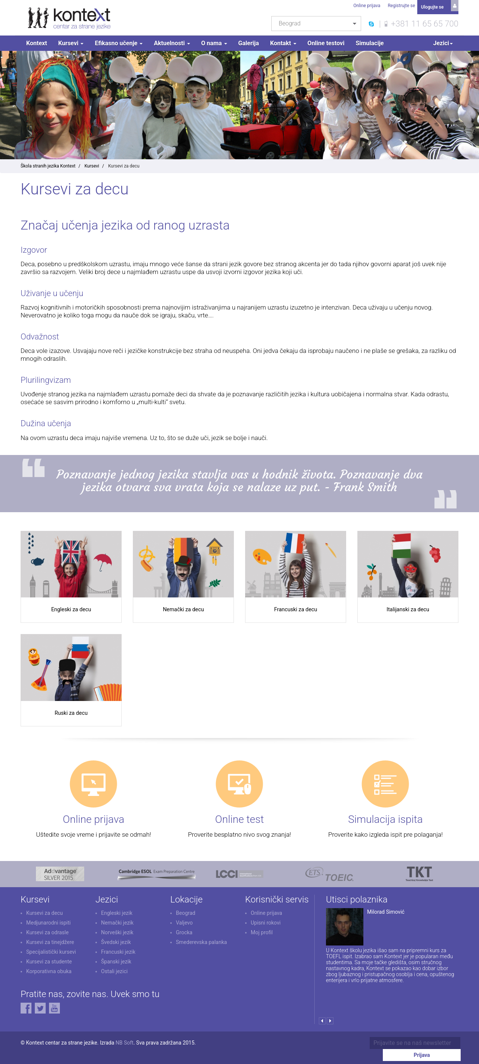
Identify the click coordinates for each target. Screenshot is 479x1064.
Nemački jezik (117, 932)
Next (329, 1029)
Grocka (184, 941)
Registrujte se (400, 5)
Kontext (36, 43)
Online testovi (326, 43)
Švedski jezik (116, 951)
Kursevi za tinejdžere (50, 951)
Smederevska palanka (201, 951)
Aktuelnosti (172, 43)
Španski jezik (116, 971)
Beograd (185, 922)
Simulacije (370, 43)
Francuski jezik (118, 961)
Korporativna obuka (48, 980)
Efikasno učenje (119, 43)
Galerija (248, 43)
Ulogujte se (432, 5)
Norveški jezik (117, 941)
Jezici (443, 43)
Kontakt (283, 43)
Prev (322, 1029)
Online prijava (365, 5)
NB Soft (125, 1052)
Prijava (438, 1052)
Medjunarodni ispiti (48, 932)
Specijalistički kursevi (51, 961)
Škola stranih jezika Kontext (48, 166)
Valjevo (184, 932)
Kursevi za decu (44, 922)
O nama (214, 43)
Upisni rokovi (266, 932)
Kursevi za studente (49, 971)
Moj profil (262, 941)
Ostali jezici (114, 980)
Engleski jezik (116, 922)
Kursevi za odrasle (47, 941)
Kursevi (71, 43)
